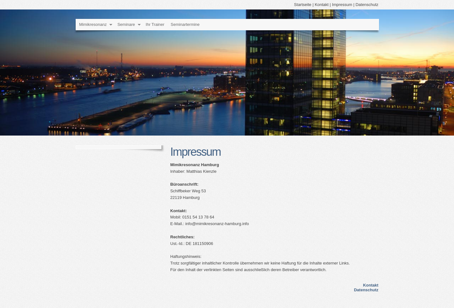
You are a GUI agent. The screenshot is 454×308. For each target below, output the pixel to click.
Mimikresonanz (93, 24)
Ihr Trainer (155, 24)
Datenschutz (367, 4)
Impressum (342, 4)
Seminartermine (185, 24)
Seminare (126, 24)
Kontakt (322, 4)
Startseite (302, 4)
